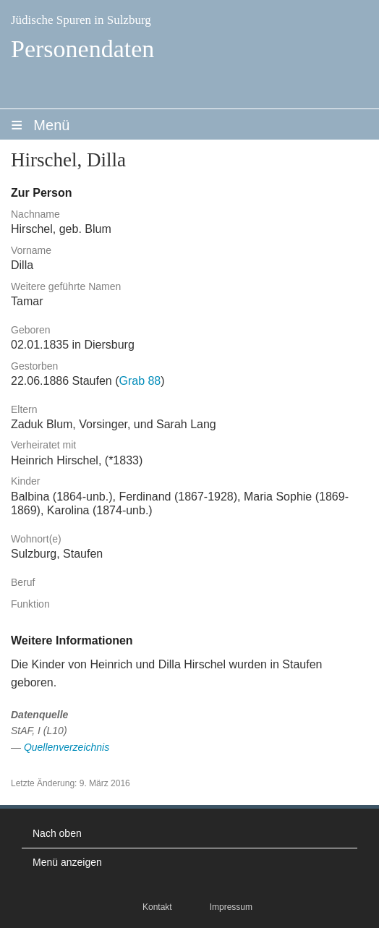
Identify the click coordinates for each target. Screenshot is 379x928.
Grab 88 (140, 381)
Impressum (231, 907)
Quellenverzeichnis (66, 747)
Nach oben (57, 833)
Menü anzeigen (67, 862)
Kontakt (157, 907)
